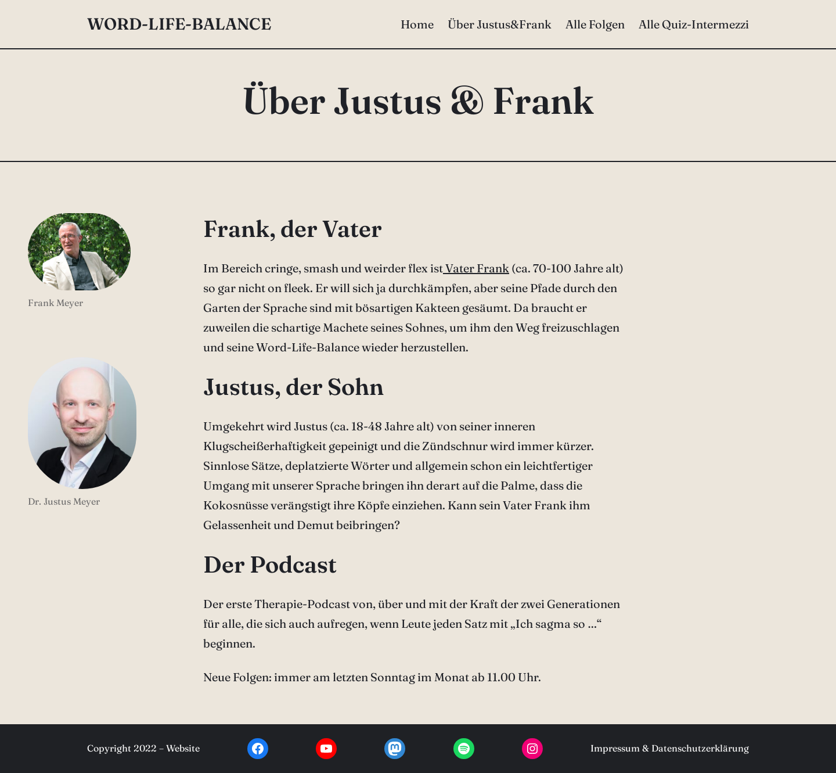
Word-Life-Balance (179, 24)
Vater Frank (476, 268)
